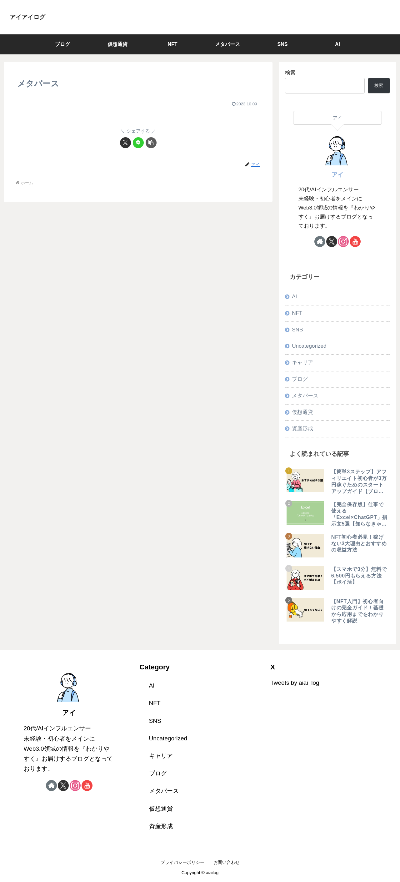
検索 (290, 73)
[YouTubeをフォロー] (355, 241)
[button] (151, 142)
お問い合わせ (226, 862)
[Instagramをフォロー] (343, 241)
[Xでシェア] (125, 142)
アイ (337, 174)
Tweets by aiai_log (294, 682)
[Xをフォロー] (331, 241)
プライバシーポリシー (182, 862)
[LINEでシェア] (138, 142)
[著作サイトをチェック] (319, 241)
